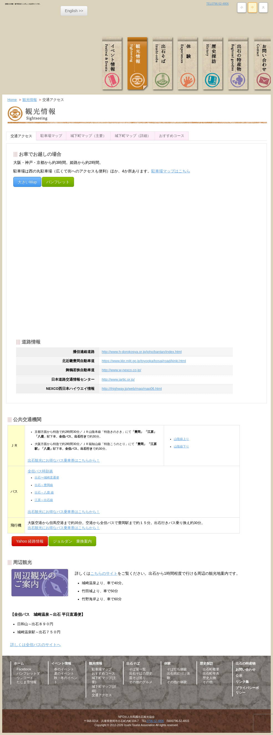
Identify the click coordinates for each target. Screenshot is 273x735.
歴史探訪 (213, 64)
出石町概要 (211, 669)
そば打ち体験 (177, 669)
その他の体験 (177, 682)
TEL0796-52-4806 (217, 3)
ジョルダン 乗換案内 (72, 541)
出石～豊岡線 (44, 485)
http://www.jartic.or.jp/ (118, 380)
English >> (74, 11)
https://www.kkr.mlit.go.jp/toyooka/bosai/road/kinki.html (144, 361)
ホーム (19, 663)
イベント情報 (113, 64)
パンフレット (58, 182)
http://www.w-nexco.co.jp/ (121, 370)
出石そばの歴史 (140, 673)
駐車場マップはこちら (170, 171)
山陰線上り (181, 439)
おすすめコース (171, 136)
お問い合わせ (246, 670)
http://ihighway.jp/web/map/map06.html (132, 389)
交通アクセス (53, 100)
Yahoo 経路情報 (30, 541)
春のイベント (64, 669)
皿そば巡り (137, 678)
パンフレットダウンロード (28, 676)
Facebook (24, 669)
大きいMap (27, 182)
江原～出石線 (44, 500)
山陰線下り (181, 446)
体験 (188, 64)
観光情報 (138, 64)
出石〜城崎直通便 (47, 477)
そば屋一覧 (137, 669)
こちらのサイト (104, 573)
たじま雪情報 (27, 682)
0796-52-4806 (155, 721)
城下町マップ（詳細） (133, 136)
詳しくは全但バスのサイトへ (35, 644)
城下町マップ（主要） (88, 136)
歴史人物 (209, 678)
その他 (208, 682)
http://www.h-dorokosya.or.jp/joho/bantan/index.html (142, 352)
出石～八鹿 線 (44, 492)
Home (12, 100)
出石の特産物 (238, 64)
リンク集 (242, 682)
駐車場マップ (51, 136)
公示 (239, 676)
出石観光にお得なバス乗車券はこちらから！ (64, 460)
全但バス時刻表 (40, 471)
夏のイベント (64, 673)
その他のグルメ (140, 682)
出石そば (163, 64)
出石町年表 (211, 673)
